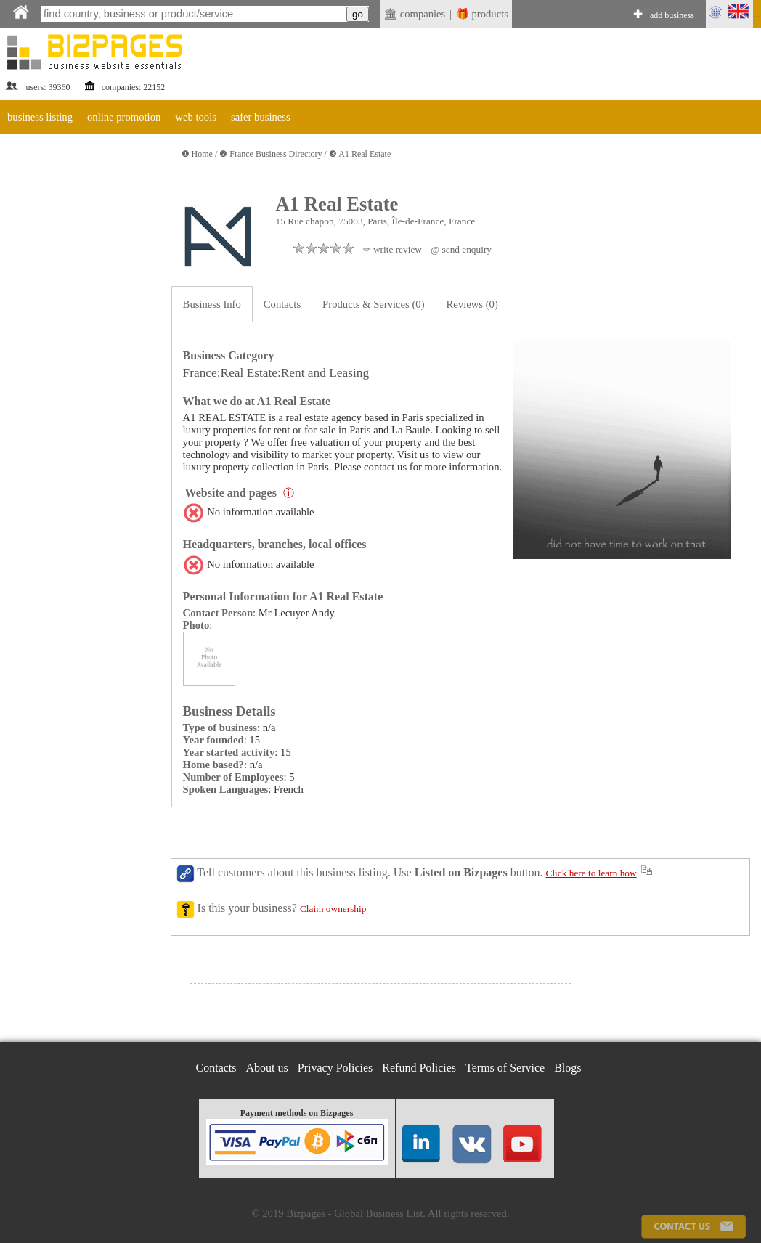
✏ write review (392, 249)
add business (672, 15)
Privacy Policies (335, 1067)
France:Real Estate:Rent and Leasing (276, 373)
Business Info (212, 304)
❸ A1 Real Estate (360, 154)
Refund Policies (419, 1067)
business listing (40, 117)
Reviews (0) (472, 304)
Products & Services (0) (373, 304)
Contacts (282, 304)
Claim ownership (333, 908)
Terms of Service (505, 1067)
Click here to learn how (591, 873)
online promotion (123, 117)
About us (267, 1067)
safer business (260, 117)
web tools (195, 117)
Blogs (567, 1067)
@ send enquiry (461, 249)
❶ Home (198, 154)
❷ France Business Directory (271, 154)
